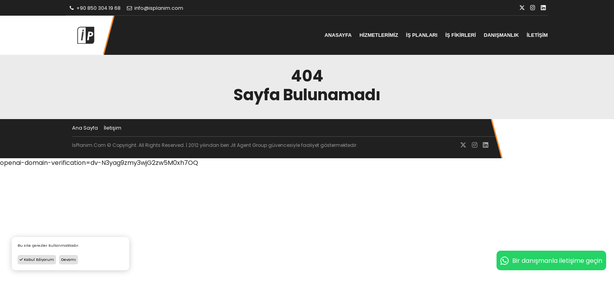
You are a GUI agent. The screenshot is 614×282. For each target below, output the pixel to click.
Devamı (68, 259)
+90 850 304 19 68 (94, 8)
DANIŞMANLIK (501, 35)
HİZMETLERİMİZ (378, 35)
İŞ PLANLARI (421, 35)
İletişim (112, 128)
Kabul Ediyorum (37, 259)
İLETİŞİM (537, 35)
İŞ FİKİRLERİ (460, 35)
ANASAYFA (338, 35)
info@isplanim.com (154, 8)
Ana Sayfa (85, 128)
